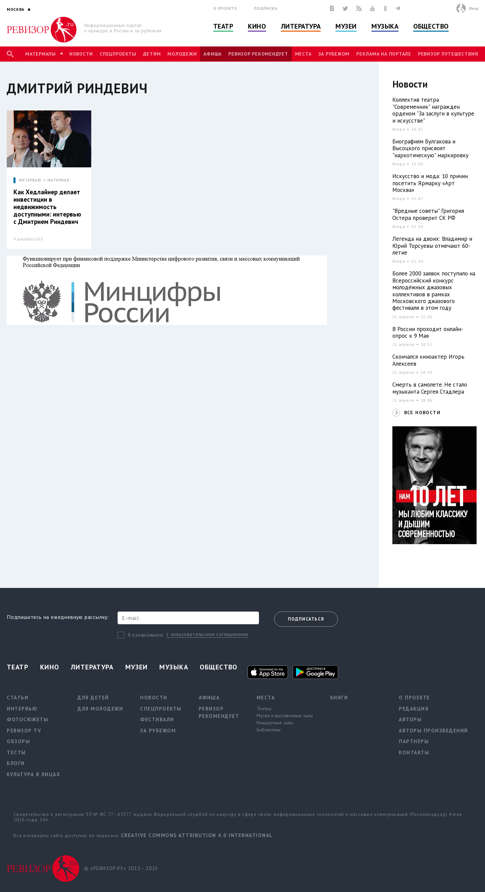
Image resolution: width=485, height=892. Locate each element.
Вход (473, 8)
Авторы (410, 719)
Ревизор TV (24, 730)
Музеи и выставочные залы (285, 716)
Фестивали (157, 719)
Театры (264, 708)
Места (303, 54)
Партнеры (414, 741)
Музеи (346, 26)
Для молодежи (100, 708)
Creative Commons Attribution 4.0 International (197, 835)
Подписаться (306, 619)
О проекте (225, 8)
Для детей (93, 697)
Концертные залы (275, 723)
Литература (301, 26)
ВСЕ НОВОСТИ (422, 412)
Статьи (17, 697)
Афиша (212, 54)
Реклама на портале (383, 54)
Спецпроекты (118, 54)
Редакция (413, 708)
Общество (430, 26)
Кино (257, 26)
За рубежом (334, 54)
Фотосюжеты (27, 719)
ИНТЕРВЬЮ (30, 180)
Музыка (384, 26)
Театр (223, 26)
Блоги (16, 763)
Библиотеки (269, 730)
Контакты (414, 752)
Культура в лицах (33, 774)
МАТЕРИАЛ (58, 180)
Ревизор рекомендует (258, 54)
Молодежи (182, 54)
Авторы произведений (433, 730)
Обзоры (18, 741)
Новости (81, 54)
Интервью (22, 708)
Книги (339, 697)
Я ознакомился (145, 635)
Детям (152, 54)
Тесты (16, 752)
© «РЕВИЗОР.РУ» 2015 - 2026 (121, 868)
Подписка (265, 8)
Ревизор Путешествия (448, 54)
